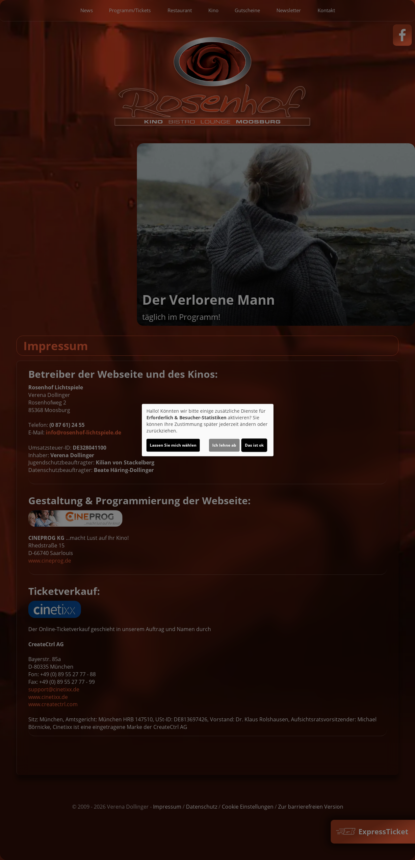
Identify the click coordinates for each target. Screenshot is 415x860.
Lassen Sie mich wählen (173, 445)
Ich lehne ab (224, 445)
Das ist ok (254, 445)
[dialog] (207, 430)
